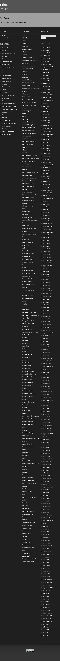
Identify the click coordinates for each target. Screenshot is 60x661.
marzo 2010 (46, 571)
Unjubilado (5, 47)
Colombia (4, 92)
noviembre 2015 (47, 394)
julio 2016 (46, 372)
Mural (24, 399)
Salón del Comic (27, 525)
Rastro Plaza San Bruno (29, 497)
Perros (24, 458)
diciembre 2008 (47, 613)
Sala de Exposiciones (28, 522)
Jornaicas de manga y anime (30, 332)
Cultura (24, 169)
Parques (24, 441)
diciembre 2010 (47, 546)
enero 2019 (46, 288)
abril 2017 (46, 347)
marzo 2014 (46, 450)
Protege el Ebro (6, 64)
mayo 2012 (46, 498)
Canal (24, 116)
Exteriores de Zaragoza (29, 228)
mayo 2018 (46, 310)
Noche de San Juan (28, 419)
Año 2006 (25, 52)
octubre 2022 (47, 162)
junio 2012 (46, 495)
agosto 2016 (46, 369)
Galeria (24, 287)
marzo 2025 (46, 83)
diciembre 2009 (47, 579)
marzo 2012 (46, 504)
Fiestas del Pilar (27, 259)
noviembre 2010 (47, 548)
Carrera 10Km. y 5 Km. (29, 125)
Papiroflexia (25, 435)
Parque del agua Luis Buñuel (30, 438)
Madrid (24, 351)
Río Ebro (25, 505)
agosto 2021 (46, 201)
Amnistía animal (27, 49)
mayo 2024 (46, 111)
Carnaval (25, 119)
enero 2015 (46, 422)
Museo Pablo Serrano (28, 402)
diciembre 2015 (47, 392)
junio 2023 (46, 142)
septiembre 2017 (48, 333)
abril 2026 (46, 50)
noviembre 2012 (47, 481)
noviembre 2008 (47, 616)
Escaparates (26, 211)
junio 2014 (46, 442)
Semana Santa (26, 528)
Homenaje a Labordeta (29, 312)
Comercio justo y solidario (29, 155)
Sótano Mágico (26, 533)
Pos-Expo (25, 472)
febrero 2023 (46, 153)
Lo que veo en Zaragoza (9, 123)
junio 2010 (46, 562)
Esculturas (25, 214)
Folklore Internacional (28, 273)
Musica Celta (26, 410)
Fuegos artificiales (27, 279)
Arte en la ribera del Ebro (29, 60)
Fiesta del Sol (26, 256)
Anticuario (25, 55)
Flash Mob (25, 265)
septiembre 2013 (48, 467)
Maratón (24, 360)
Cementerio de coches (29, 141)
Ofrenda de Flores (27, 421)
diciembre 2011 (47, 512)
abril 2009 (46, 602)
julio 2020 (46, 238)
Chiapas (24, 147)
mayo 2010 (46, 565)
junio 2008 (46, 630)
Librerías (24, 343)
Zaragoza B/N (26, 556)
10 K (23, 35)
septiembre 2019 (48, 266)
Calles (24, 113)
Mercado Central (27, 379)
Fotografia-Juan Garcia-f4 (9, 109)
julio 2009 (46, 593)
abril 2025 (46, 81)
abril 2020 (46, 246)
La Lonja (24, 337)
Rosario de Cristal (27, 514)
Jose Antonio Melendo (8, 53)
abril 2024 (46, 114)
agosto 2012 (46, 490)
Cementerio (25, 139)
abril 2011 (46, 534)
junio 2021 (46, 207)
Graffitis (24, 304)
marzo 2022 (46, 181)
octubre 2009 (47, 585)
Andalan (4, 112)
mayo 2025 (46, 78)
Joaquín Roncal (27, 329)
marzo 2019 (46, 282)
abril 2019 (46, 280)
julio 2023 (46, 139)
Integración (25, 326)
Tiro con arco (26, 542)
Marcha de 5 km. (27, 365)
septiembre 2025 (48, 67)
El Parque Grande (27, 206)
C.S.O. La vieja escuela (29, 102)
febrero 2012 (46, 506)
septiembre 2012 (48, 487)
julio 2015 (46, 406)
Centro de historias (27, 144)
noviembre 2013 (47, 462)
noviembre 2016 (47, 361)
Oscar (3, 115)
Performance (26, 455)
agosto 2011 (46, 523)
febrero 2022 (46, 184)
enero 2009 (46, 610)
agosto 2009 (46, 590)
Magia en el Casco (27, 354)
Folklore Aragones (27, 270)
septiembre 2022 (48, 165)
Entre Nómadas (6, 78)
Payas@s (25, 452)
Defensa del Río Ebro (28, 181)
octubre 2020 (47, 229)
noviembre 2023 (47, 128)
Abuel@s (25, 38)
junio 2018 (46, 308)
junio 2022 (46, 173)
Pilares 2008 (26, 461)
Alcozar (4, 50)
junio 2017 (46, 341)
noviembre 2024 (47, 95)
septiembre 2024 (48, 100)
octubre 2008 (47, 618)
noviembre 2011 (47, 515)
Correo (4, 35)
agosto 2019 (46, 268)
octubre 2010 (47, 551)
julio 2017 (46, 338)
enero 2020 (46, 254)
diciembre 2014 (47, 425)
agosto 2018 (46, 302)
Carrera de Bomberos (28, 127)
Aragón (4, 89)
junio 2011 (46, 529)
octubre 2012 (47, 484)
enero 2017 (46, 355)
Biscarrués (25, 94)
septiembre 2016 (48, 366)
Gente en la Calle (27, 295)
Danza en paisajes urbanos (30, 172)
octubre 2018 (47, 296)
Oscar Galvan (6, 98)
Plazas (24, 466)
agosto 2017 (46, 336)
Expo (23, 223)
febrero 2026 (46, 55)
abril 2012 (46, 501)
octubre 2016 (47, 364)
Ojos (23, 427)
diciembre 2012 (47, 478)
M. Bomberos (26, 349)
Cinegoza (4, 56)
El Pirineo (25, 209)
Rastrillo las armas (27, 491)
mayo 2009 (46, 599)
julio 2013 (46, 473)
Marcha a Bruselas (27, 363)
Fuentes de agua (27, 281)
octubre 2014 (47, 431)
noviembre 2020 (47, 226)
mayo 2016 (46, 378)
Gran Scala (25, 307)
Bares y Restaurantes (28, 83)
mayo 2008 (46, 632)
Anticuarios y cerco (27, 57)
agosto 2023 (46, 137)
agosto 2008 (46, 624)
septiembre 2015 (48, 400)
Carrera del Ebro (27, 136)
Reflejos (24, 500)
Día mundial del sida (28, 197)
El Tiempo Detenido (7, 134)
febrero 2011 (46, 540)
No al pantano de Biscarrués (30, 416)
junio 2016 (46, 375)
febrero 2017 (46, 352)
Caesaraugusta (26, 111)
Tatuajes (24, 536)
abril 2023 (46, 148)
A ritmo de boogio (7, 61)
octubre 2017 (47, 330)
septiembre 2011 (48, 520)
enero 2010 (46, 576)
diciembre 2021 (47, 190)
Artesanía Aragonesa (28, 66)
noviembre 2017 (47, 327)
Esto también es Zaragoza (30, 220)
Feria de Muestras (27, 242)
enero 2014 (46, 456)
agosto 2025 (46, 69)
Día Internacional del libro (29, 195)
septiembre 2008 (48, 621)
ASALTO (24, 74)
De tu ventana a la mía (29, 178)
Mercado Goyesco (27, 382)
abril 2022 (46, 179)
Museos (24, 407)
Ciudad (24, 153)
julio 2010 (46, 560)
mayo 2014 (46, 445)
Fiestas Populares (27, 262)
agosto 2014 (46, 436)
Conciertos (25, 164)
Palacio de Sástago (28, 433)
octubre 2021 (47, 195)
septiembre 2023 (48, 134)
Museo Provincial (27, 405)
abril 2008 (46, 635)
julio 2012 (46, 492)
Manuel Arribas (6, 81)
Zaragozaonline (6, 75)
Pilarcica (4, 117)
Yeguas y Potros (27, 553)
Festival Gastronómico (28, 251)
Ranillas (24, 489)
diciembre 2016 (47, 358)
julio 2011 (46, 526)
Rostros (24, 517)
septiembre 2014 (48, 434)
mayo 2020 (46, 243)
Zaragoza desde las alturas (30, 559)
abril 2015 (46, 414)
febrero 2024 (46, 120)
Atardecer (25, 77)
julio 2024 (46, 106)
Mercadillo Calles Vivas (29, 374)
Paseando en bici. (27, 444)
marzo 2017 (46, 350)
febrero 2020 (46, 252)
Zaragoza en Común (28, 561)
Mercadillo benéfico (28, 371)
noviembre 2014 (47, 428)
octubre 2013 (47, 464)
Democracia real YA (28, 186)
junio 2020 (46, 240)
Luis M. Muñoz (6, 120)
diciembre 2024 (47, 92)
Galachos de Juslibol (28, 284)
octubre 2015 (47, 397)
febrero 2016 (46, 386)
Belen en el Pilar (27, 85)
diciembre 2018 (47, 291)
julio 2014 (46, 439)
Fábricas (24, 231)
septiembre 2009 (48, 588)
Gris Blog (4, 129)
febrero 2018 (46, 319)
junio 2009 (46, 596)
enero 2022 (46, 187)
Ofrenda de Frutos (27, 424)
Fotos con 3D (26, 276)
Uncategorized (26, 545)
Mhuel (24, 388)
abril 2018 (46, 313)
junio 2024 (46, 109)
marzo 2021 (46, 215)
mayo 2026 (46, 47)
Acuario (24, 43)
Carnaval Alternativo (28, 122)
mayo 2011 (46, 532)
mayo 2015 (46, 411)
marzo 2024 (46, 117)
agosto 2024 (46, 103)
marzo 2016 (46, 383)
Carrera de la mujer (28, 130)
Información (5, 38)
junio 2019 (46, 274)
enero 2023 (46, 156)
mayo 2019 (46, 277)
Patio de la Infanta (27, 447)
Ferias (24, 248)
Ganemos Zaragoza (28, 290)
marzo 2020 (46, 249)
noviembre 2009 (47, 582)
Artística (24, 71)
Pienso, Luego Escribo (8, 67)
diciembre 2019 (47, 257)
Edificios (24, 203)
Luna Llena (25, 346)
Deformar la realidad (28, 183)
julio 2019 (46, 271)
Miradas (4, 73)
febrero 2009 (46, 607)
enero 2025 (46, 89)
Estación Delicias (27, 217)
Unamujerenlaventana (8, 103)
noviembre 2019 (47, 260)
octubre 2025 (47, 64)
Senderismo (25, 531)
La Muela (25, 340)
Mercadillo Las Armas (28, 377)
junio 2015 (46, 408)
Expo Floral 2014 (27, 225)
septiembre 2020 (48, 232)
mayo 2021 (46, 210)
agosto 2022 (46, 167)
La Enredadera (6, 126)
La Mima (4, 84)
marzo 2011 (46, 537)
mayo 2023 (46, 145)
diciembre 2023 (47, 125)
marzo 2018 (46, 316)
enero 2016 (46, 389)
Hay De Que (5, 59)
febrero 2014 (46, 453)
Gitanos (24, 301)
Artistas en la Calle (27, 69)
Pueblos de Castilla (28, 480)
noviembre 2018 (47, 294)
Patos (24, 449)
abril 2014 (46, 448)
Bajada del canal (27, 80)
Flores (24, 267)
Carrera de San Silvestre (29, 133)
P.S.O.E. (24, 430)
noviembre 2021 (47, 193)
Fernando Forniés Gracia (9, 106)
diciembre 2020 (47, 224)
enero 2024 (46, 123)
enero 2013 (46, 476)
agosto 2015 (46, 403)
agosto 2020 (46, 235)
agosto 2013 (46, 470)
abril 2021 (46, 212)
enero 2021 (46, 221)
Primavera (25, 475)
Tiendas (24, 539)
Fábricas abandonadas (29, 234)
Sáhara (24, 519)
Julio (3, 70)
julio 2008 (46, 627)
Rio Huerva (25, 508)
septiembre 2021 (48, 198)
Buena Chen (26, 97)
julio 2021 (46, 204)
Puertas (24, 486)
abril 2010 (46, 568)
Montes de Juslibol (27, 391)
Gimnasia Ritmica (27, 298)
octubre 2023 (47, 131)
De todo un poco (27, 175)
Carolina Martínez (7, 87)
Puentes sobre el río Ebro (29, 483)
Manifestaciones (27, 357)
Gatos (24, 293)
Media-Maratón (26, 368)
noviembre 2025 (47, 61)
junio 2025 (46, 75)
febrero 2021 (46, 218)
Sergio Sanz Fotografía (8, 131)
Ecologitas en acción (28, 200)
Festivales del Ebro (28, 253)
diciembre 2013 (47, 459)
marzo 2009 (46, 604)
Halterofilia (25, 309)
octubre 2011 (47, 518)
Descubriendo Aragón (8, 95)
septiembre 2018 (48, 299)
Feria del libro (26, 245)
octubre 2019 (47, 263)
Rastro (24, 494)
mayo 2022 (46, 176)
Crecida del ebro (27, 167)
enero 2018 (46, 322)
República (25, 503)
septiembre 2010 (48, 554)
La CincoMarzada (27, 335)
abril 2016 (46, 380)
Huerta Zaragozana (28, 323)
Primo (4, 4)
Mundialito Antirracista (28, 393)
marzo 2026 (46, 53)
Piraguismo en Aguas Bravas (30, 463)
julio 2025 (46, 72)
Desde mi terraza (27, 192)
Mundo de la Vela (27, 396)
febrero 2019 (46, 285)
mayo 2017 (46, 344)
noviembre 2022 (47, 159)
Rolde (3, 101)
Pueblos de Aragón (27, 477)
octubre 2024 (47, 97)
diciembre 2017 (47, 324)
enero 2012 (46, 509)
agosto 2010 (46, 557)
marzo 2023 (46, 151)
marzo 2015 (46, 417)
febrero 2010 (46, 574)
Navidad (24, 413)
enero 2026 (46, 58)
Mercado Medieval (27, 385)
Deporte (24, 189)
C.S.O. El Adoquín (27, 99)
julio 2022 (46, 170)
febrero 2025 (46, 86)
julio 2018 (46, 305)
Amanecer (25, 46)
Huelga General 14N (28, 321)
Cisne (24, 150)
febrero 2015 (46, 420)
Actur (24, 41)
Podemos (25, 469)
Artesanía (25, 63)
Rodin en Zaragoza (28, 511)
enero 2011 (46, 543)
